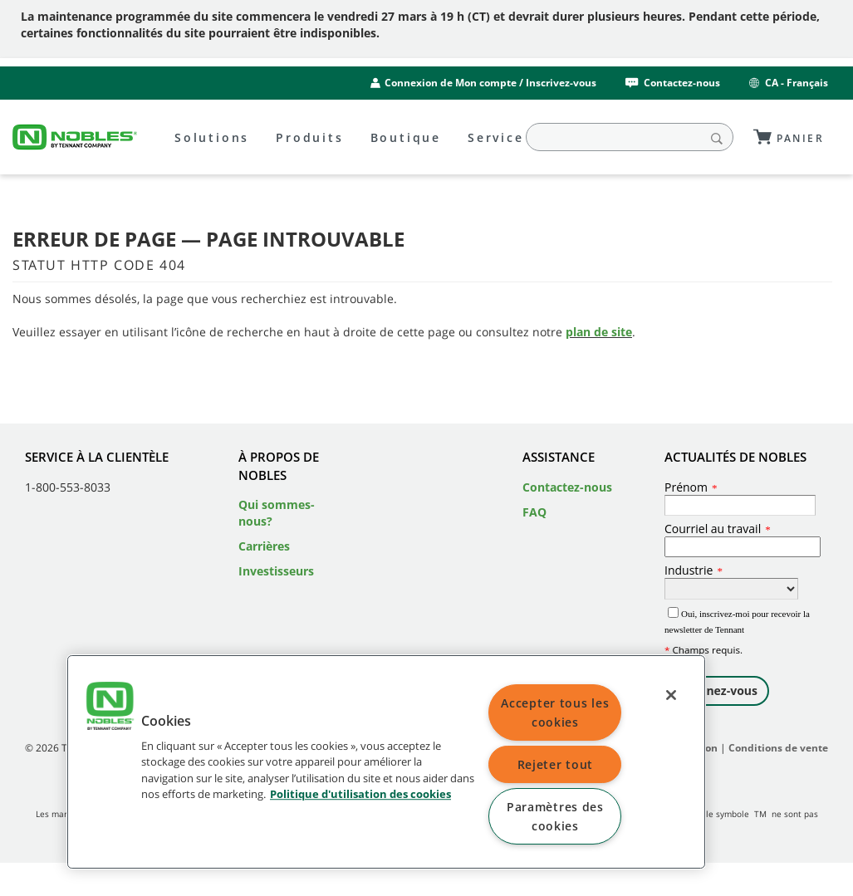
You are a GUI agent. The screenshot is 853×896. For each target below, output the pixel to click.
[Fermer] (671, 695)
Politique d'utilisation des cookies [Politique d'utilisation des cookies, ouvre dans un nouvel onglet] (360, 793)
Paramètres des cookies (555, 816)
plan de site (599, 332)
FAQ (534, 512)
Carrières (264, 546)
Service (496, 137)
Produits (309, 137)
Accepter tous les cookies (555, 712)
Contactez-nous (671, 83)
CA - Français (787, 83)
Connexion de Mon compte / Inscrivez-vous (490, 83)
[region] (386, 761)
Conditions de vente (778, 748)
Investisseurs (276, 571)
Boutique (405, 137)
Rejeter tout (555, 764)
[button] (109, 708)
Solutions (211, 137)
